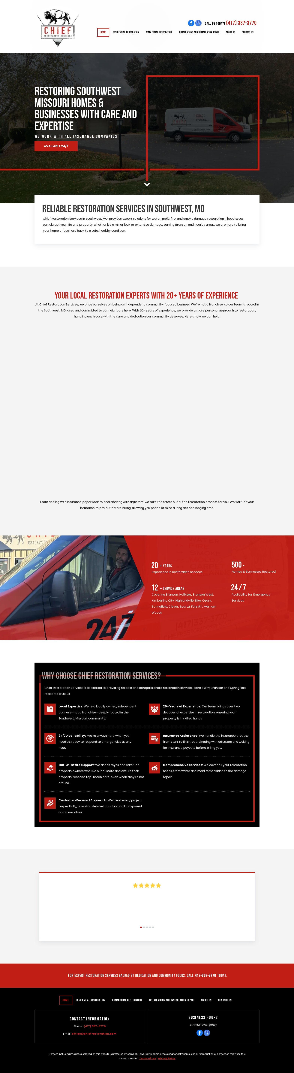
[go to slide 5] (153, 927)
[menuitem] (103, 32)
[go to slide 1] (141, 927)
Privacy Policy (167, 1058)
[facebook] (191, 23)
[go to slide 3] (147, 927)
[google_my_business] (198, 23)
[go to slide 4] (150, 927)
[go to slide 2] (144, 927)
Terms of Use (147, 1058)
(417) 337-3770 (241, 23)
